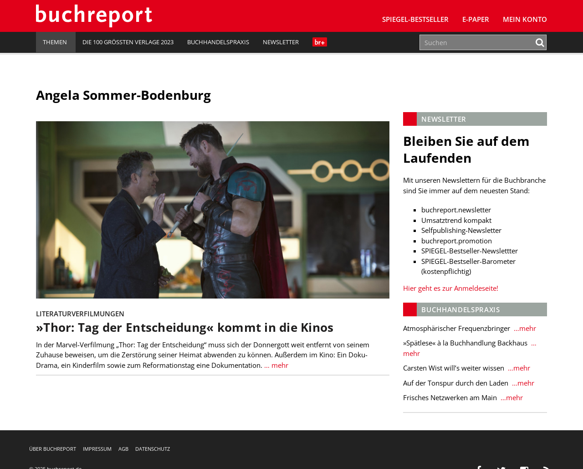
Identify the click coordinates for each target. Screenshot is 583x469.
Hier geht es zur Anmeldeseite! (450, 288)
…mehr (524, 328)
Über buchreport (52, 448)
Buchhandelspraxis (218, 42)
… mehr (275, 365)
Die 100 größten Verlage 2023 (128, 42)
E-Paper (475, 19)
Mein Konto (525, 19)
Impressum (97, 448)
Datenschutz (152, 448)
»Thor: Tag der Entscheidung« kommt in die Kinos (185, 327)
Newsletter (281, 42)
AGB (123, 448)
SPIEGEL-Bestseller (415, 19)
